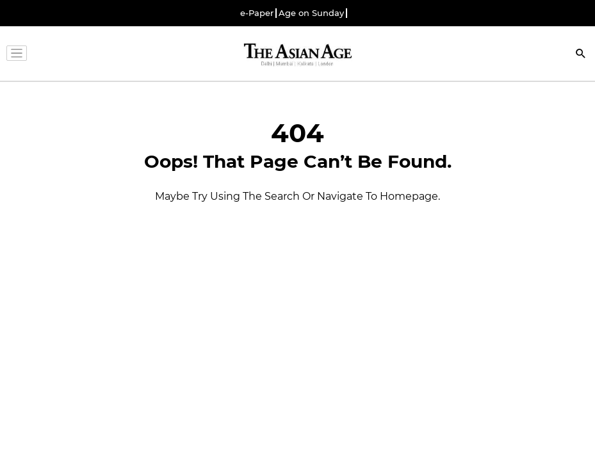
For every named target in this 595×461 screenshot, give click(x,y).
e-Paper (256, 13)
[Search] (581, 55)
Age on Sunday (311, 13)
